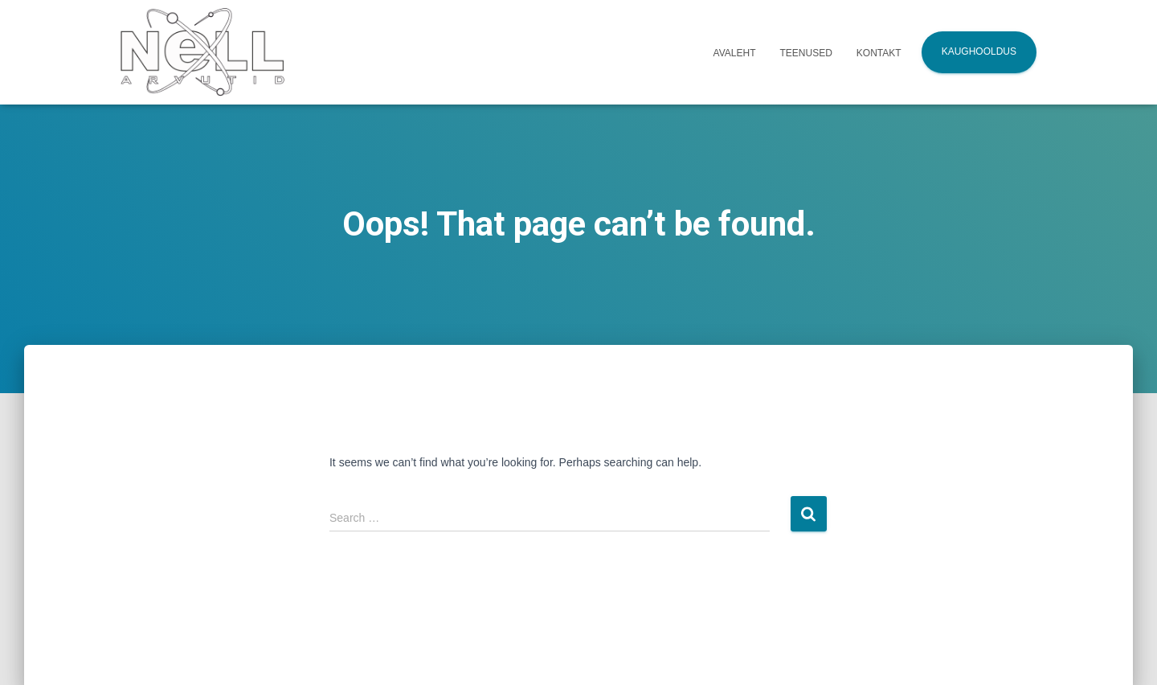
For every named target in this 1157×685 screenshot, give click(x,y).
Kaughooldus (979, 51)
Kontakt (879, 53)
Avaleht (734, 53)
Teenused (806, 53)
